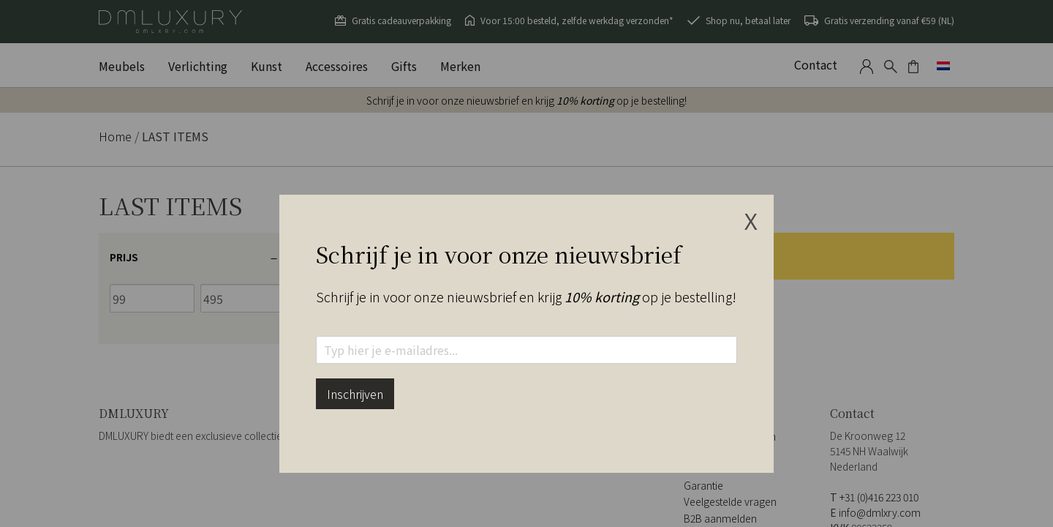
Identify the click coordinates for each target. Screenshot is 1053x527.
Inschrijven (355, 394)
